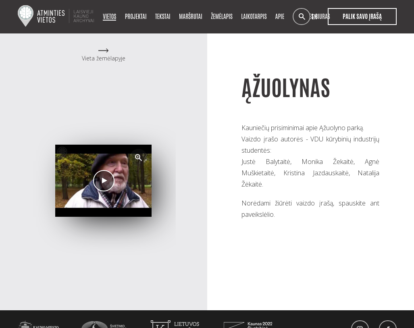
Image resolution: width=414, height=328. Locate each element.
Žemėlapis (222, 16)
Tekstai (163, 16)
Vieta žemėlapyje (103, 58)
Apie (279, 16)
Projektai (136, 16)
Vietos (109, 16)
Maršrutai (190, 16)
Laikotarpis (253, 16)
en (314, 16)
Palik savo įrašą (362, 16)
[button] (139, 157)
